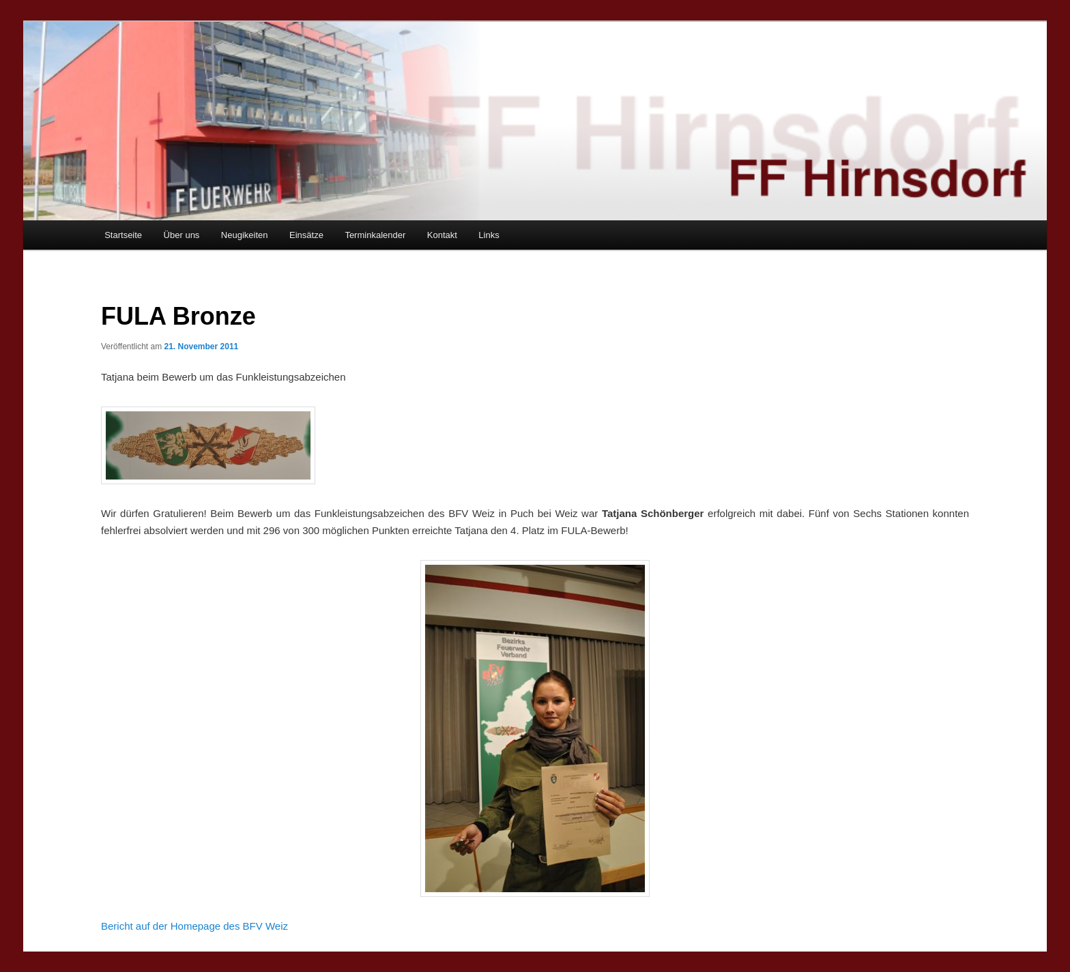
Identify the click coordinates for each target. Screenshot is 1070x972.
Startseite (123, 235)
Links (488, 235)
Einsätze (306, 235)
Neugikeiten (244, 235)
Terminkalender (375, 235)
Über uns (182, 235)
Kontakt (442, 235)
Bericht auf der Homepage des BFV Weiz (194, 926)
